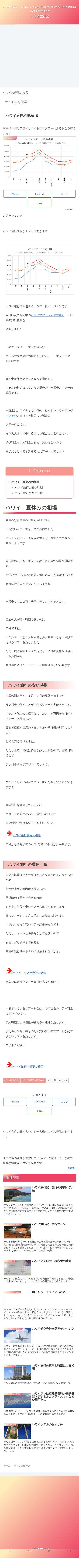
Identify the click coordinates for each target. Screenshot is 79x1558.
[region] (28, 55)
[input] (39, 102)
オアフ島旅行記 (11, 1080)
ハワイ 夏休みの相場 (25, 481)
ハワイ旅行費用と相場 (23, 835)
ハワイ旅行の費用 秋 (29, 493)
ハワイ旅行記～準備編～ (33, 1080)
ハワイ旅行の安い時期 (29, 487)
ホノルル (63, 1080)
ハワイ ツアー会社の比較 (26, 972)
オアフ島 (52, 1080)
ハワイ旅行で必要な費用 (24, 1066)
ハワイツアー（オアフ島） (47, 315)
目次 (35, 470)
